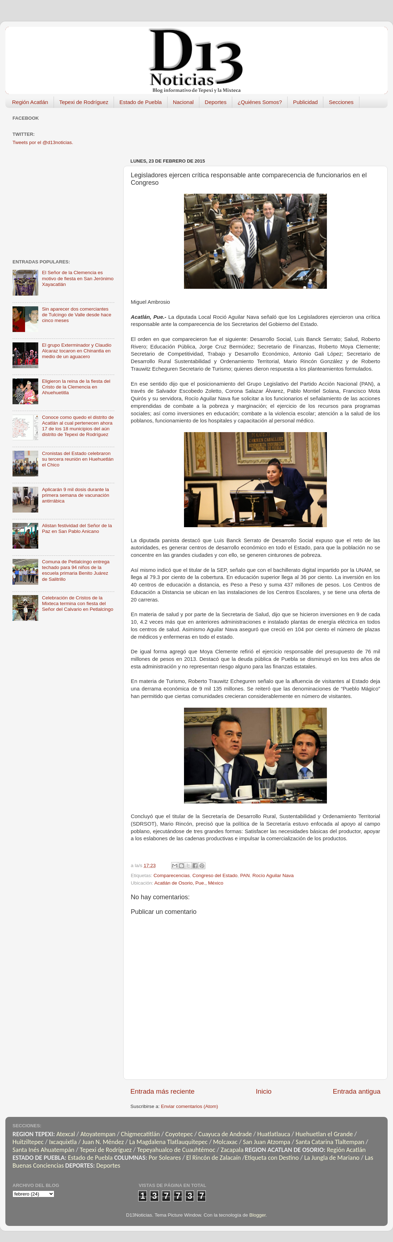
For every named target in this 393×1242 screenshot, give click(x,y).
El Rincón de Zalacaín (213, 1158)
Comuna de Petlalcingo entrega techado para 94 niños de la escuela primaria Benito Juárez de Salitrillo (75, 570)
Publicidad (305, 102)
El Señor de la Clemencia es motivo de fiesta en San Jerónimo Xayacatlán (77, 278)
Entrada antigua (356, 1091)
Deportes (216, 102)
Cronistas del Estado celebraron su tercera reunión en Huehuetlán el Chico (77, 459)
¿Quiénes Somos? (260, 102)
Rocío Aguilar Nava (273, 875)
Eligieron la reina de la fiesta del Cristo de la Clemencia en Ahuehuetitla (76, 386)
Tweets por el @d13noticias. (43, 142)
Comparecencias (172, 875)
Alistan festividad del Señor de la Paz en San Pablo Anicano (77, 528)
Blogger (257, 1215)
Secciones (341, 102)
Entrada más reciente (162, 1091)
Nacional (183, 102)
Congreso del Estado (215, 875)
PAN (245, 875)
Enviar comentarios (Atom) (189, 1106)
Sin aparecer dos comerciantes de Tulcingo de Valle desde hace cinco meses (76, 314)
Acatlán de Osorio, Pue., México (188, 883)
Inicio (264, 1091)
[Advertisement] (66, 201)
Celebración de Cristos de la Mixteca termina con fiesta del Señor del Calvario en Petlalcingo (77, 603)
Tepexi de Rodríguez (84, 102)
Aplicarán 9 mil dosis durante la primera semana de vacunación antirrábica (75, 495)
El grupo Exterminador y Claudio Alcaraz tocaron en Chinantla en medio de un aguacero (76, 350)
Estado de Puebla (140, 102)
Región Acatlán (30, 102)
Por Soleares (165, 1158)
